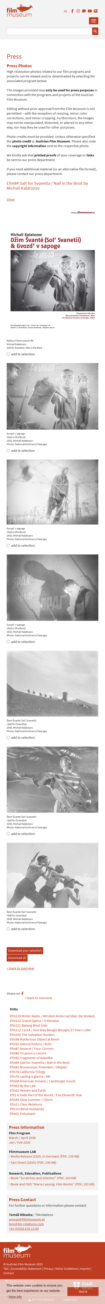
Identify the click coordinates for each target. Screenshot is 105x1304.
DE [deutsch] (65, 11)
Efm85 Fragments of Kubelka (31, 1058)
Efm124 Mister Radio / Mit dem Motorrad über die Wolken (52, 1016)
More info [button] (15, 1296)
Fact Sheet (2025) (33, 1162)
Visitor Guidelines (67, 1269)
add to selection (21, 354)
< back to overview (20, 968)
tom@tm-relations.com (26, 1224)
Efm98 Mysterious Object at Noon (34, 1039)
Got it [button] (83, 1291)
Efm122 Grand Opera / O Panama (34, 1020)
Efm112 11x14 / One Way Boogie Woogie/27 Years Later (50, 1030)
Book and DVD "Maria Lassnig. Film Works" (53, 1184)
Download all (17, 958)
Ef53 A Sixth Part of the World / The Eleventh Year (46, 1095)
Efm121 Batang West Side (28, 1025)
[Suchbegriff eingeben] (49, 31)
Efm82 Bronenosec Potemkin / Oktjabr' (39, 1067)
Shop (11, 199)
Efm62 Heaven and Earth (28, 1090)
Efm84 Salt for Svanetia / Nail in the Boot (40, 1062)
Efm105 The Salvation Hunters (32, 1034)
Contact (8, 1273)
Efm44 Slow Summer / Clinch (31, 1099)
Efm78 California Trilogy (27, 1071)
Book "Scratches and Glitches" (43, 1178)
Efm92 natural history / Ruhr (31, 1044)
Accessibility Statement (26, 1269)
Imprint (85, 1269)
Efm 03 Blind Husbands (27, 1109)
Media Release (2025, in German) (45, 1156)
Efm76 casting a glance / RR (30, 1076)
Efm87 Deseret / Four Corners (32, 1048)
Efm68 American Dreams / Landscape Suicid (42, 1081)
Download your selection (25, 950)
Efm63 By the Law (23, 1085)
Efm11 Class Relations (26, 1104)
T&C (6, 1269)
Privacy (48, 1269)
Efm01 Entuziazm (22, 1113)
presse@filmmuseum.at (27, 1219)
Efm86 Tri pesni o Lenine (28, 1053)
